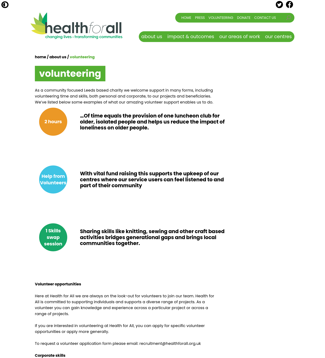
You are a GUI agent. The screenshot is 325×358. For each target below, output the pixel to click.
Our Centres (278, 36)
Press (200, 17)
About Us (151, 36)
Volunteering (220, 17)
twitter (279, 4)
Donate (244, 17)
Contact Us (265, 17)
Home (186, 17)
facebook (289, 4)
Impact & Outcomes (190, 36)
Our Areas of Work (239, 36)
